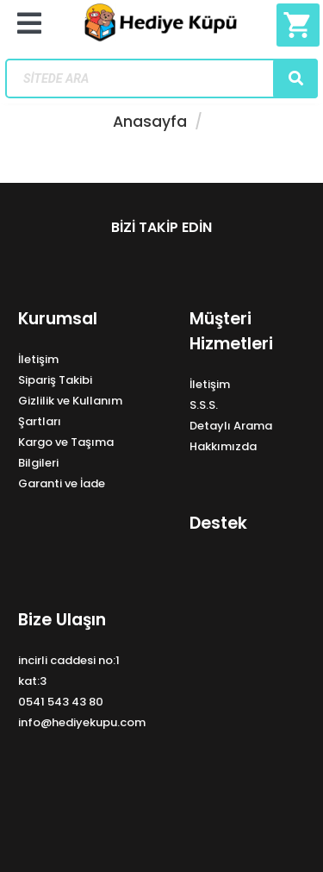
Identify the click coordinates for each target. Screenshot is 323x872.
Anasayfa (150, 121)
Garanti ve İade (61, 483)
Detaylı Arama (230, 425)
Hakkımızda (223, 446)
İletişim (38, 359)
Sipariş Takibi (55, 380)
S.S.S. (203, 405)
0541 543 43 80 (60, 701)
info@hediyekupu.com (82, 722)
